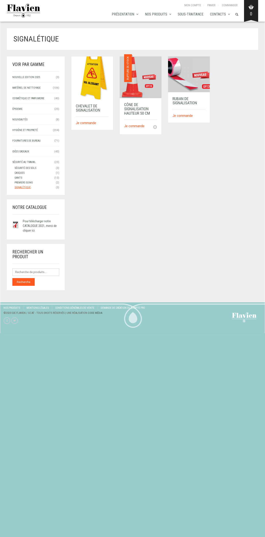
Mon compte (192, 5)
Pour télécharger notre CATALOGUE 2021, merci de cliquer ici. (40, 225)
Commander (230, 5)
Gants (18, 177)
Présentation (123, 14)
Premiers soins (24, 182)
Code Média (95, 312)
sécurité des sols (25, 168)
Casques (20, 172)
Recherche (23, 282)
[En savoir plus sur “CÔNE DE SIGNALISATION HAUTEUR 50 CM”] (155, 127)
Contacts (218, 14)
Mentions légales (37, 307)
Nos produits (156, 14)
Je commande (86, 123)
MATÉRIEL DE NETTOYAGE (26, 87)
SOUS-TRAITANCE (190, 14)
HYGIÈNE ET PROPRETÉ (25, 130)
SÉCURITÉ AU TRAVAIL (24, 162)
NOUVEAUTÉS (19, 119)
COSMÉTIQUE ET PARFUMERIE (28, 98)
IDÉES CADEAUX (20, 151)
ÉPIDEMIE (17, 108)
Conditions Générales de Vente (74, 307)
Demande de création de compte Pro (123, 307)
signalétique (23, 187)
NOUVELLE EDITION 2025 (26, 77)
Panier (211, 5)
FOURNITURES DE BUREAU (26, 140)
